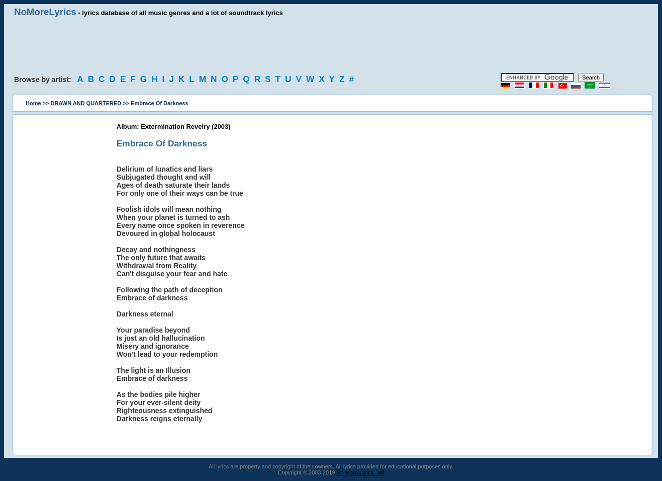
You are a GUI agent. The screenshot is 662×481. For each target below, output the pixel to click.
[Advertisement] (331, 45)
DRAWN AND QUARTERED (86, 103)
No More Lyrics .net (361, 472)
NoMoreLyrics (45, 12)
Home (33, 103)
